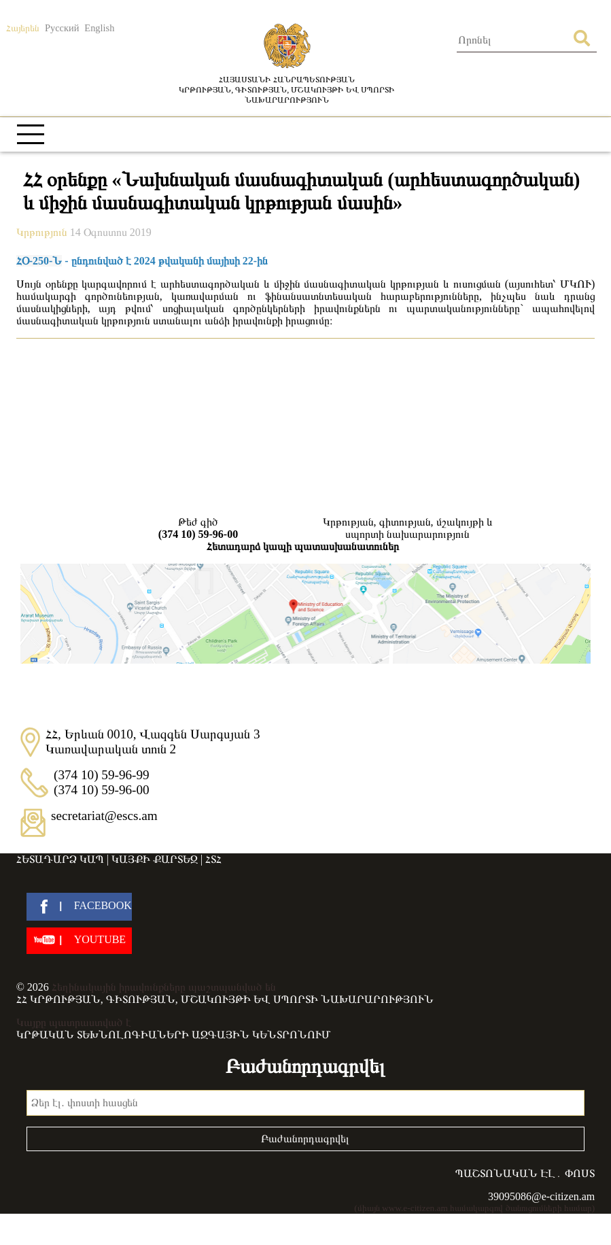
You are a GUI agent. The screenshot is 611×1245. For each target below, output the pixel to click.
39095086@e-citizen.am (541, 1196)
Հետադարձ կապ (60, 859)
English (99, 27)
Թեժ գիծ (198, 528)
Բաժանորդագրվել (305, 1138)
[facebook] (79, 907)
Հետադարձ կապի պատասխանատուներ (303, 546)
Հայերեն (22, 27)
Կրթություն (43, 232)
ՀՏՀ (213, 859)
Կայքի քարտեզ (154, 859)
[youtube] (79, 940)
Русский (62, 27)
